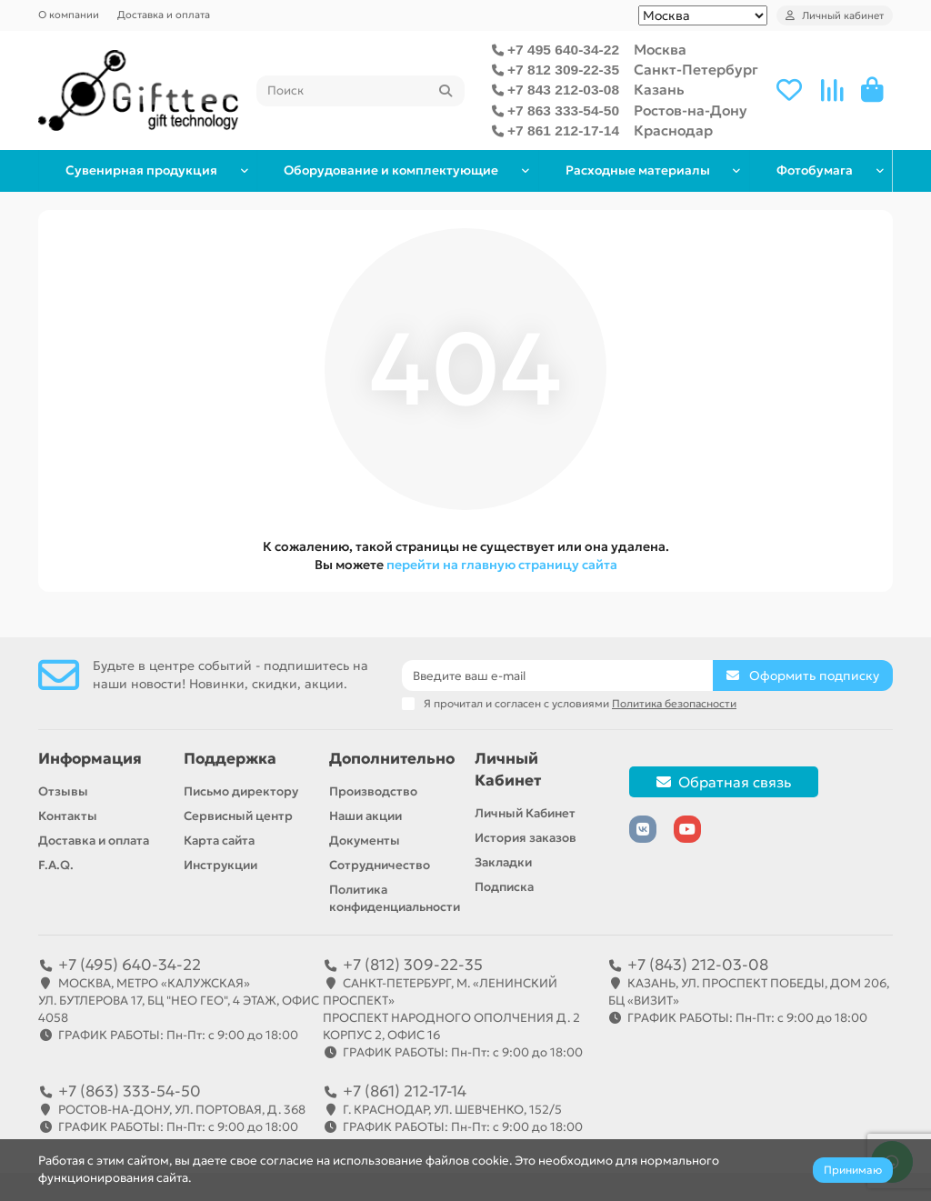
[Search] (360, 90)
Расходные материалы (634, 170)
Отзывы (63, 791)
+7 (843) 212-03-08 (697, 965)
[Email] (557, 675)
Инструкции (220, 865)
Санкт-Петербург (696, 69)
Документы (364, 840)
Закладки (503, 862)
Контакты (67, 816)
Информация (90, 758)
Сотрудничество (379, 865)
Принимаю (853, 1169)
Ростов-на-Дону (690, 110)
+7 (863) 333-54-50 (129, 1091)
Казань (659, 89)
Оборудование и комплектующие (388, 170)
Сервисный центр (238, 816)
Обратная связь (723, 782)
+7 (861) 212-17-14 (404, 1091)
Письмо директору (241, 791)
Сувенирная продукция (140, 170)
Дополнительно (392, 758)
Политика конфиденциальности (394, 898)
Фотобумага (812, 170)
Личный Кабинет (508, 769)
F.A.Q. (56, 865)
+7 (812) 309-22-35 (413, 965)
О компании (68, 14)
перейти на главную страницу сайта (501, 564)
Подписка (504, 887)
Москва (660, 49)
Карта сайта (219, 840)
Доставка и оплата (163, 14)
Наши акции (365, 816)
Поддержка (230, 758)
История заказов (525, 838)
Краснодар (673, 130)
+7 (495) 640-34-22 (129, 965)
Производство (373, 791)
